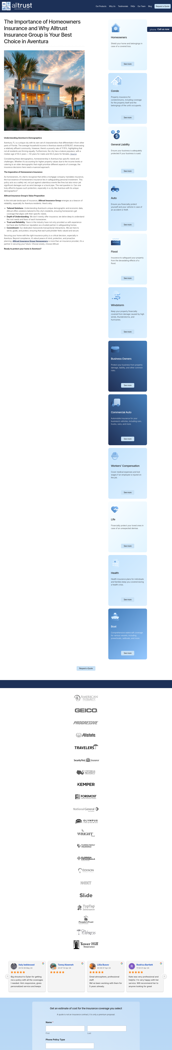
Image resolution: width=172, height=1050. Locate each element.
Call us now (163, 29)
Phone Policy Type (55, 1039)
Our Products (101, 6)
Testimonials (123, 6)
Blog (150, 6)
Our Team (142, 6)
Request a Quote (162, 6)
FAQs (133, 6)
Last (89, 1033)
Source (73, 154)
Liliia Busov (103, 964)
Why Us (112, 6)
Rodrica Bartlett (145, 964)
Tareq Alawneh (66, 964)
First (48, 1033)
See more (128, 64)
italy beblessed (27, 964)
